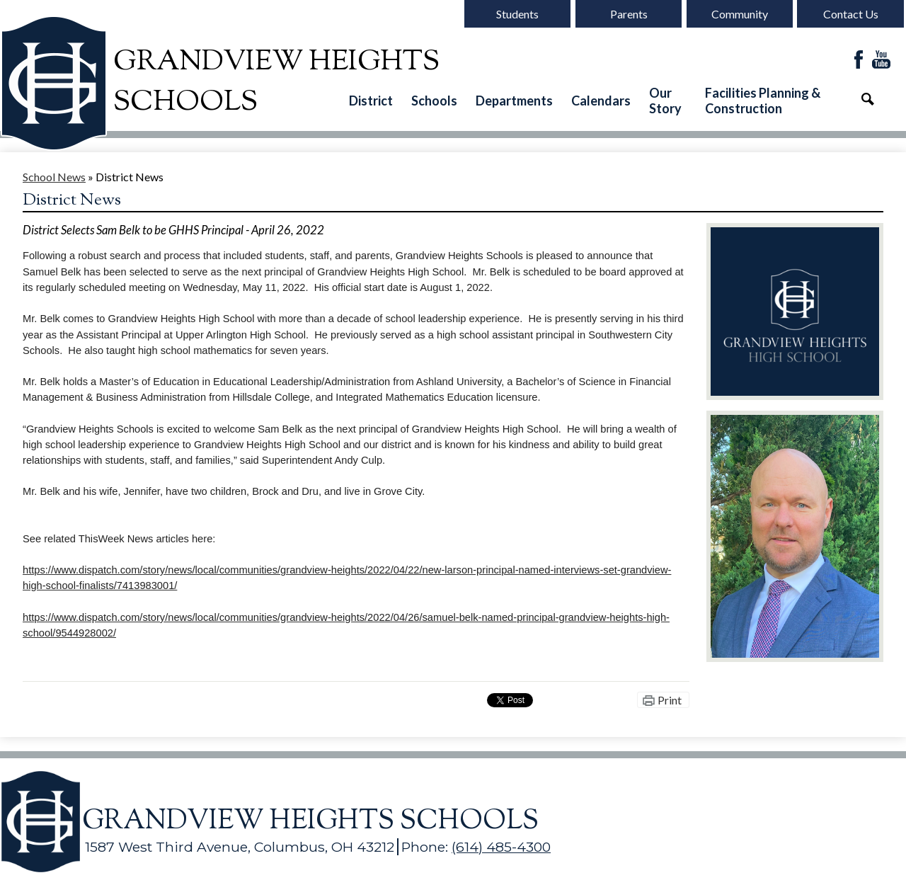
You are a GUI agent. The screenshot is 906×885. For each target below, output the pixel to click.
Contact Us (850, 14)
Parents (629, 14)
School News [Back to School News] (54, 176)
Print (670, 700)
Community (739, 14)
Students (517, 14)
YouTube (881, 60)
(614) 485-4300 (501, 846)
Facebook (858, 60)
